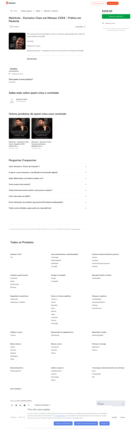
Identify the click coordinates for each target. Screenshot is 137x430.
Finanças (95, 305)
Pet (11, 257)
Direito (53, 302)
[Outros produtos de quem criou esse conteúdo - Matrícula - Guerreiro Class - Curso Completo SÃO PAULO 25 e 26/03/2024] (19, 134)
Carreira (94, 257)
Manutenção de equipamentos (62, 332)
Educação (54, 305)
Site (93, 377)
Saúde (53, 380)
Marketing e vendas (99, 332)
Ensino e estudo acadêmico (61, 296)
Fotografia (54, 281)
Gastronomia (14, 284)
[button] (46, 167)
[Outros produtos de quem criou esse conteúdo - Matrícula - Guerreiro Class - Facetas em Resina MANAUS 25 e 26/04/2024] (41, 134)
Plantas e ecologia (99, 344)
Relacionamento (15, 371)
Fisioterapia (55, 377)
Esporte (54, 374)
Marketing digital (97, 335)
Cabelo (12, 347)
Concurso (54, 299)
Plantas (94, 350)
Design (53, 278)
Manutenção (55, 335)
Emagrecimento (56, 371)
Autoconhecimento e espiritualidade (64, 254)
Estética (13, 350)
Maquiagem (14, 356)
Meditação (54, 263)
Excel (94, 371)
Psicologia (54, 323)
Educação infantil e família (101, 275)
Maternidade (96, 278)
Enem (53, 308)
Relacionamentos (16, 368)
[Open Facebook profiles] (12, 405)
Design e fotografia (58, 275)
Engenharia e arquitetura (19, 296)
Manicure (13, 353)
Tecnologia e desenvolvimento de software (108, 368)
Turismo (13, 335)
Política (53, 320)
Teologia (54, 266)
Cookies (122, 417)
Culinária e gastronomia (19, 275)
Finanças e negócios (99, 296)
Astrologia (54, 257)
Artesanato (55, 347)
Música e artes (56, 344)
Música (53, 353)
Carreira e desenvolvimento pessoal (105, 254)
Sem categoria (15, 389)
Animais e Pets (15, 254)
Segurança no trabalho (17, 302)
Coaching (95, 260)
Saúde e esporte (57, 368)
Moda (12, 359)
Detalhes (14, 69)
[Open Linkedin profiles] (20, 405)
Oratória (94, 266)
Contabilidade (96, 299)
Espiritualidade (56, 260)
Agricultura (95, 347)
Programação (96, 374)
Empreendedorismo (98, 302)
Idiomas (53, 311)
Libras (53, 314)
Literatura (54, 317)
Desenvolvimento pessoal (101, 263)
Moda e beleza (15, 344)
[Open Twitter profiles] (16, 405)
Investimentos (97, 308)
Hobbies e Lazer (16, 332)
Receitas (13, 287)
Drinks (12, 281)
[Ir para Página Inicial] (11, 2)
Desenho (54, 350)
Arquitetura (14, 299)
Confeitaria (13, 278)
